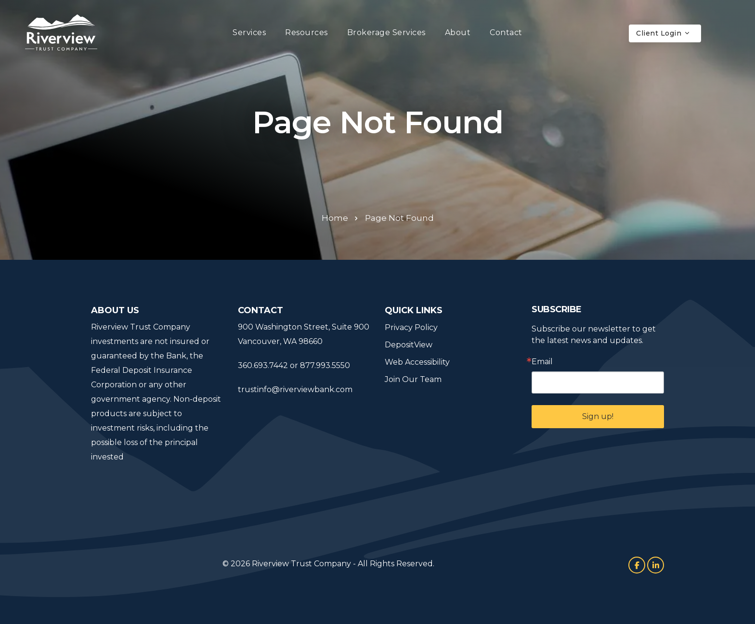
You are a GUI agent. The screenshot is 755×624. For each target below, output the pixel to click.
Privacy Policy (411, 327)
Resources (306, 32)
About (458, 32)
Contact (506, 32)
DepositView (408, 344)
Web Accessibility (417, 362)
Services (249, 32)
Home (335, 218)
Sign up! (597, 416)
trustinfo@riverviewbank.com (295, 389)
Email (542, 362)
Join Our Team (413, 379)
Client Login (663, 33)
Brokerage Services (386, 32)
